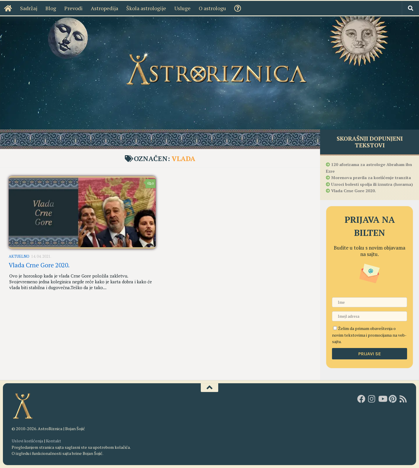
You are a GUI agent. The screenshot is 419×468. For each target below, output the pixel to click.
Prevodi (73, 8)
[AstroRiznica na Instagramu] (372, 399)
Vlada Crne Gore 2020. (39, 265)
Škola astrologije (146, 8)
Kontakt (53, 441)
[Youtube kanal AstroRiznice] (382, 399)
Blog (50, 8)
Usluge (182, 8)
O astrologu (212, 8)
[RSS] (403, 399)
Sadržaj (28, 8)
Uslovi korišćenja (27, 441)
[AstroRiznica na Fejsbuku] (361, 399)
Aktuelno (19, 256)
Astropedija (104, 8)
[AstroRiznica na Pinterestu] (393, 399)
